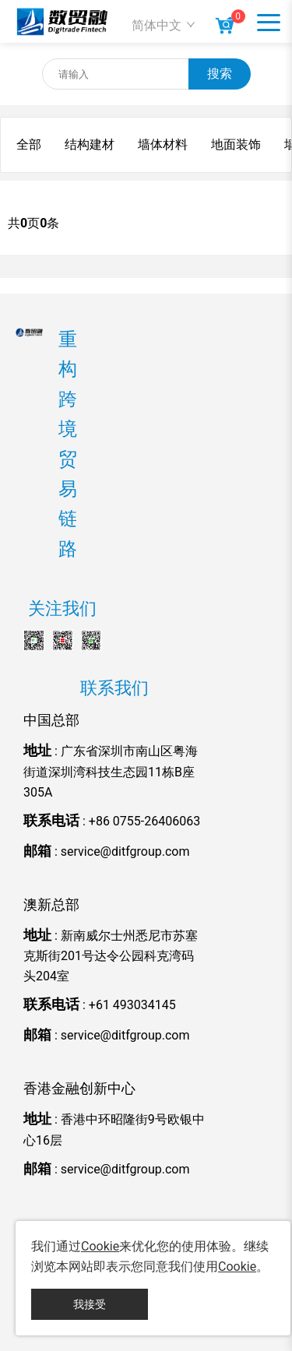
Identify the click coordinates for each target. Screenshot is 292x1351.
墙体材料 (163, 144)
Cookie (100, 1246)
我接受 (89, 1304)
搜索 (219, 73)
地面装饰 (236, 144)
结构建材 (89, 144)
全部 (28, 144)
